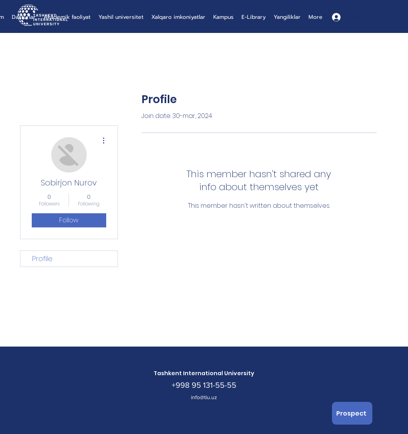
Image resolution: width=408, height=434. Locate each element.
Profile (42, 258)
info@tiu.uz (204, 397)
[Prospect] (352, 413)
